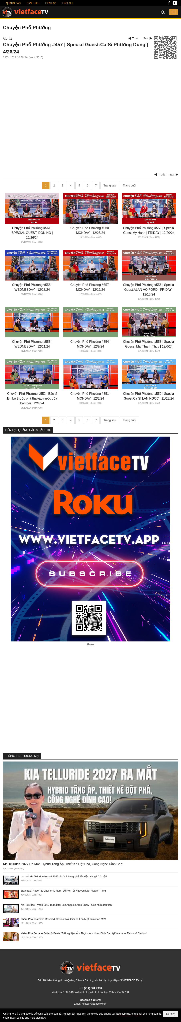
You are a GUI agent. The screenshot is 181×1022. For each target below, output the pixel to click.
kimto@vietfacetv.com (94, 1003)
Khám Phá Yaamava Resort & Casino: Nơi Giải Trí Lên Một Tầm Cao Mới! (63, 919)
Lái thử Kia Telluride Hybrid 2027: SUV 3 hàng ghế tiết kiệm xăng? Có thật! (64, 876)
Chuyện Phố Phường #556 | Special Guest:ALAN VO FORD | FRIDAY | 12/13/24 (149, 289)
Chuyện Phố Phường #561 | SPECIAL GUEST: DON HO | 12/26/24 (32, 232)
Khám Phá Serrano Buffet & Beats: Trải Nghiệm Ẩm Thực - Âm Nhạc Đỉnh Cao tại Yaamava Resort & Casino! (84, 933)
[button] (173, 12)
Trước (135, 38)
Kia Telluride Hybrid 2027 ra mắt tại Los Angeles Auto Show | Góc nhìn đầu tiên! (66, 904)
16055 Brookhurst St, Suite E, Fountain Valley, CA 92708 (96, 992)
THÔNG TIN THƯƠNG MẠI (22, 755)
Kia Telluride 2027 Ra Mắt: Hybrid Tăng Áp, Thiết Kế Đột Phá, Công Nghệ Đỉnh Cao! (63, 864)
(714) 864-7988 (93, 988)
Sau (145, 38)
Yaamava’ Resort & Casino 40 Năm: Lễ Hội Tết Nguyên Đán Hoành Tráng (63, 890)
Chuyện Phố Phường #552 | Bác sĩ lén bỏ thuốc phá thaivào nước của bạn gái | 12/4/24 (32, 398)
